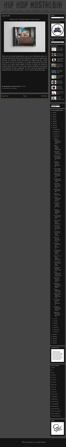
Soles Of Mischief (54, 401)
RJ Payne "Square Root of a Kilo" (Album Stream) (57, 170)
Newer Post (5, 96)
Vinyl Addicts (53, 375)
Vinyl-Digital (53, 382)
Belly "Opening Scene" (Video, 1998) (59, 71)
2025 (54, 114)
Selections (15, 88)
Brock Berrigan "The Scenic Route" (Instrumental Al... (57, 302)
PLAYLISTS (45, 10)
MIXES (27, 10)
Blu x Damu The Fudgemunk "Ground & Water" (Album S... (57, 205)
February (56, 329)
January (55, 331)
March (55, 327)
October (56, 134)
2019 (5, 88)
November (56, 131)
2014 (54, 343)
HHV (52, 370)
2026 (54, 112)
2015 (54, 340)
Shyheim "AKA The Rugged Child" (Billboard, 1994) (60, 60)
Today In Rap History (55, 408)
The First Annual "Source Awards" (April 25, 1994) (60, 49)
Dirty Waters (53, 389)
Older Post (44, 96)
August (55, 138)
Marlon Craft (9, 88)
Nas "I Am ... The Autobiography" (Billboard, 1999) (60, 54)
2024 (54, 117)
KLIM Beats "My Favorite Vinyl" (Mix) (57, 190)
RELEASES (12, 10)
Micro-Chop (53, 387)
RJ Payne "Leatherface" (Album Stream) (57, 290)
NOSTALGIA (20, 10)
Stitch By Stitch (54, 394)
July (55, 318)
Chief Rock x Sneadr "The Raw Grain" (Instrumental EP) (57, 164)
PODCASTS (53, 10)
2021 (54, 123)
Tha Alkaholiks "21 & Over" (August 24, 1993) (57, 180)
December (56, 129)
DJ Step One (53, 377)
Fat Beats (53, 367)
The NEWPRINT (54, 396)
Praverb (52, 372)
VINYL (60, 10)
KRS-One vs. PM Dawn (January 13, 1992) (60, 93)
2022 (54, 121)
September (56, 136)
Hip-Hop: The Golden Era (56, 411)
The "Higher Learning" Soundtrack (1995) (60, 98)
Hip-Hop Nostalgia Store (56, 416)
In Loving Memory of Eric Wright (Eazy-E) (60, 77)
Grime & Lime (53, 391)
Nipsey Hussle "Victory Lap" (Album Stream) (60, 87)
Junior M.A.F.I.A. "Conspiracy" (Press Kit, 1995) (57, 153)
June (55, 321)
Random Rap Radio (54, 406)
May (55, 323)
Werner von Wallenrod (55, 413)
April (55, 325)
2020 (54, 125)
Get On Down (53, 379)
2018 (54, 334)
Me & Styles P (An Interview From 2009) (57, 217)
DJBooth (26, 70)
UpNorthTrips (54, 384)
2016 (54, 338)
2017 (54, 336)
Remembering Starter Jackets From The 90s (60, 82)
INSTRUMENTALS (36, 10)
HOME (5, 10)
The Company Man (54, 404)
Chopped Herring (54, 399)
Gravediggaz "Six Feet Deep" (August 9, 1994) (57, 269)
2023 (54, 119)
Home (24, 96)
